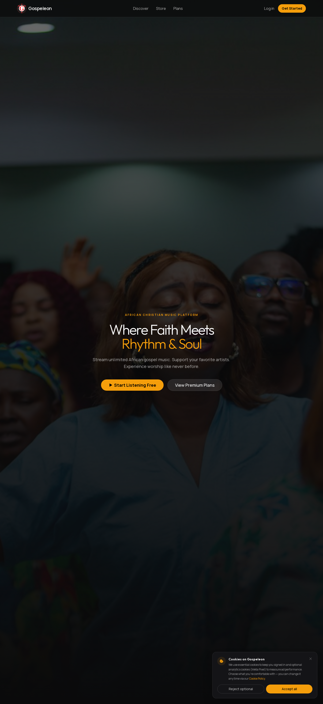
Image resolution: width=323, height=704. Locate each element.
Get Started (292, 8)
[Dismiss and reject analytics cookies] (310, 659)
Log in (269, 8)
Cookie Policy (257, 679)
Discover (141, 8)
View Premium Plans (194, 385)
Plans (178, 8)
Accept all (289, 689)
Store (161, 8)
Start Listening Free (132, 385)
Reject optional (241, 689)
